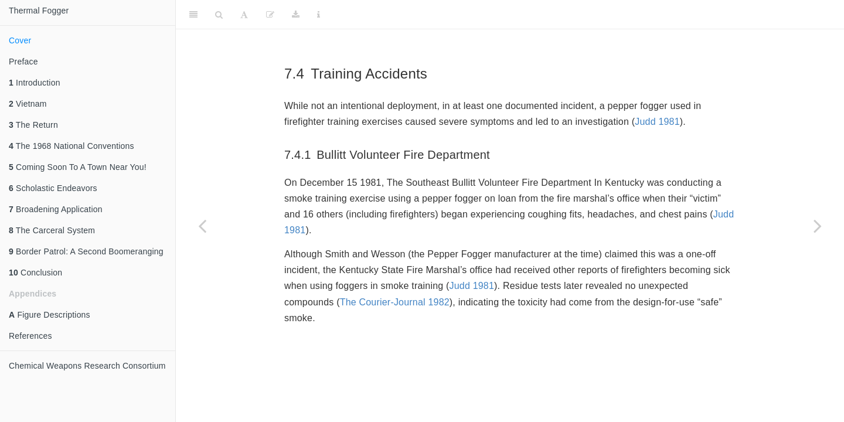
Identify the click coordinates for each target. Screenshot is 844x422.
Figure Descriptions (49, 314)
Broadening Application (56, 209)
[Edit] (270, 14)
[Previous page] (202, 225)
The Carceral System (52, 230)
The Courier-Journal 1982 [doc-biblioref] (395, 302)
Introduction (34, 82)
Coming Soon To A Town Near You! (78, 167)
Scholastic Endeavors (53, 188)
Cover (20, 40)
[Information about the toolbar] (318, 14)
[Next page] (817, 225)
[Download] (295, 14)
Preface (23, 61)
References (30, 336)
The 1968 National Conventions (71, 146)
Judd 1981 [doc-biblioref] (657, 122)
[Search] (219, 14)
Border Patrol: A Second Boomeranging (86, 251)
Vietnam (28, 103)
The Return (33, 125)
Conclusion (35, 272)
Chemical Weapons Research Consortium (87, 365)
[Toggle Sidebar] (193, 14)
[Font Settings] (244, 14)
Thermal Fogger (39, 10)
